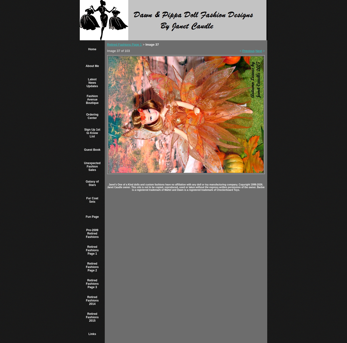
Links (92, 334)
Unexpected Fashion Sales (92, 166)
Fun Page (92, 216)
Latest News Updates (92, 83)
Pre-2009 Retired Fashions (92, 233)
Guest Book (92, 149)
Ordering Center (92, 116)
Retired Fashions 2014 (92, 300)
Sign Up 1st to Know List (92, 133)
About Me (92, 66)
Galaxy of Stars (92, 183)
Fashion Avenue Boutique (92, 99)
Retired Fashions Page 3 (92, 284)
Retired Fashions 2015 (92, 317)
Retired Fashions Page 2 (92, 267)
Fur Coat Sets (92, 200)
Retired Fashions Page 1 (92, 250)
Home (92, 49)
